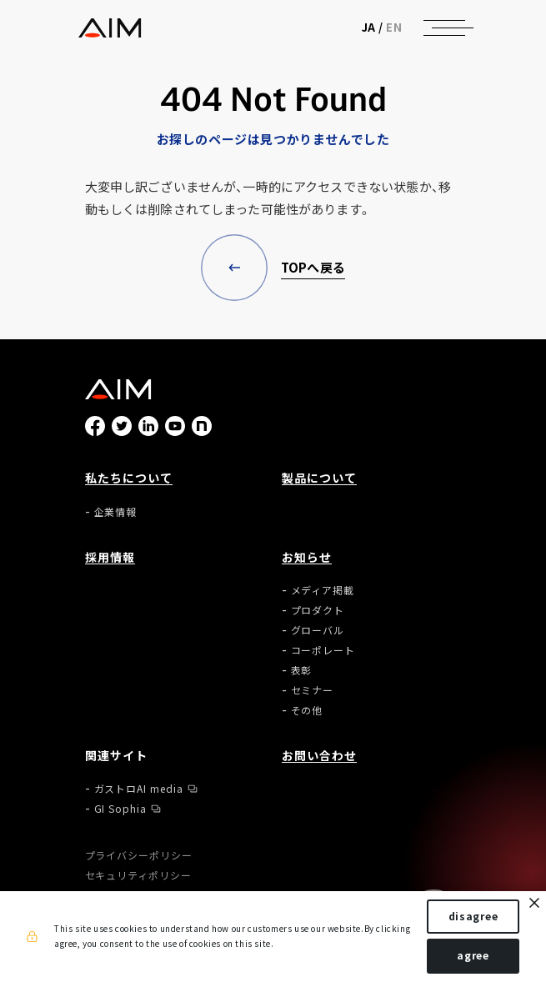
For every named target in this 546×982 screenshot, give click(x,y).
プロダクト (318, 610)
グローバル (318, 630)
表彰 (302, 670)
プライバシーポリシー (139, 855)
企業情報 (116, 511)
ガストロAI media (139, 788)
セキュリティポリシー (139, 875)
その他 (307, 710)
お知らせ (307, 557)
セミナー (312, 690)
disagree (473, 916)
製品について (320, 477)
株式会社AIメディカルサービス (110, 28)
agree (473, 955)
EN (394, 27)
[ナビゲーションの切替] (444, 28)
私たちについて (129, 477)
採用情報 (110, 557)
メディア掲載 (323, 590)
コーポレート (323, 650)
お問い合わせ (320, 755)
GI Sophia (121, 808)
